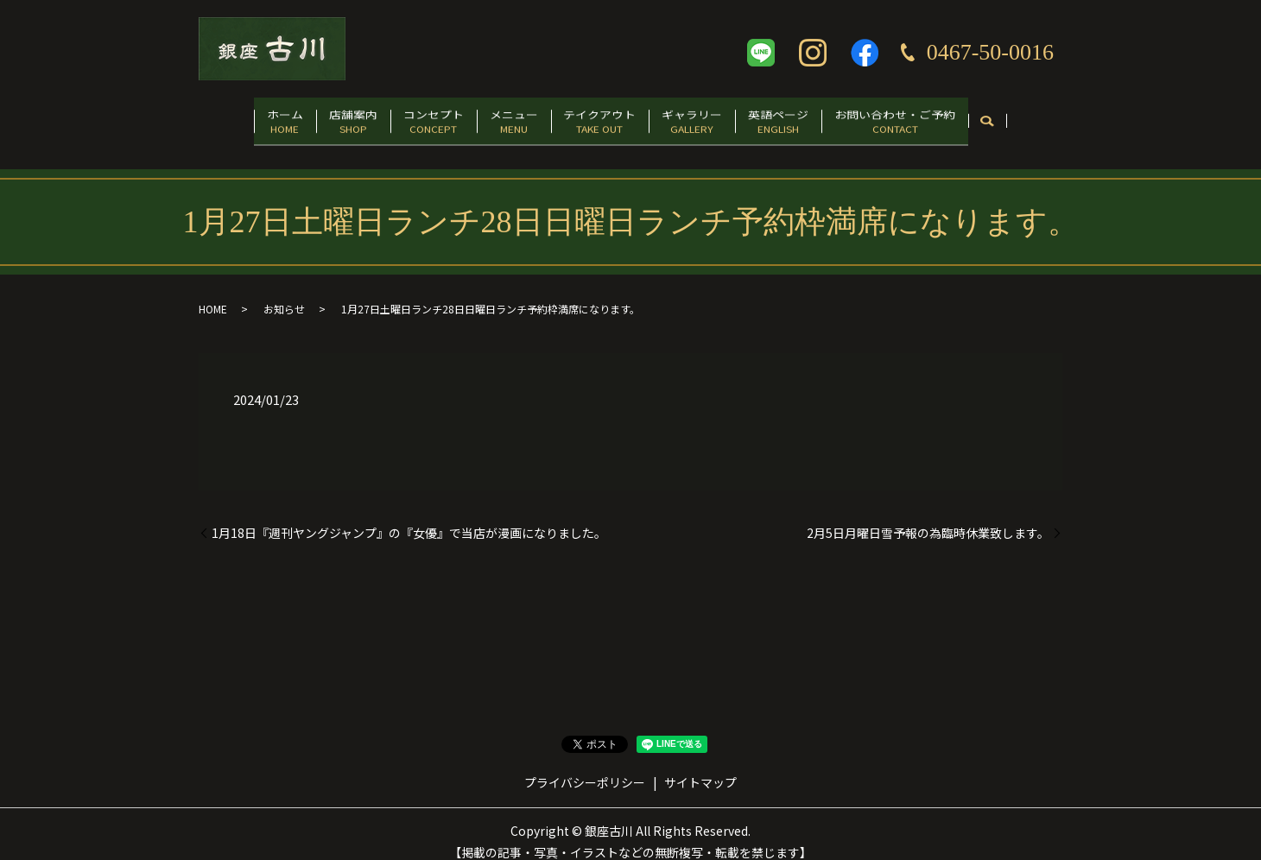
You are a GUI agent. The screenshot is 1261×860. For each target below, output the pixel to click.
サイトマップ (700, 766)
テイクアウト (606, 118)
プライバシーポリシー (584, 766)
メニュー (507, 118)
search (1039, 119)
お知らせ (284, 293)
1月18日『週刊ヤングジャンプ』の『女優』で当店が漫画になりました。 (409, 517)
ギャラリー (711, 118)
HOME (213, 293)
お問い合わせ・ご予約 (939, 118)
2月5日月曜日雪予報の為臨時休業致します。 (928, 517)
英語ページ (811, 118)
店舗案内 (321, 118)
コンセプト (413, 118)
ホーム (240, 118)
